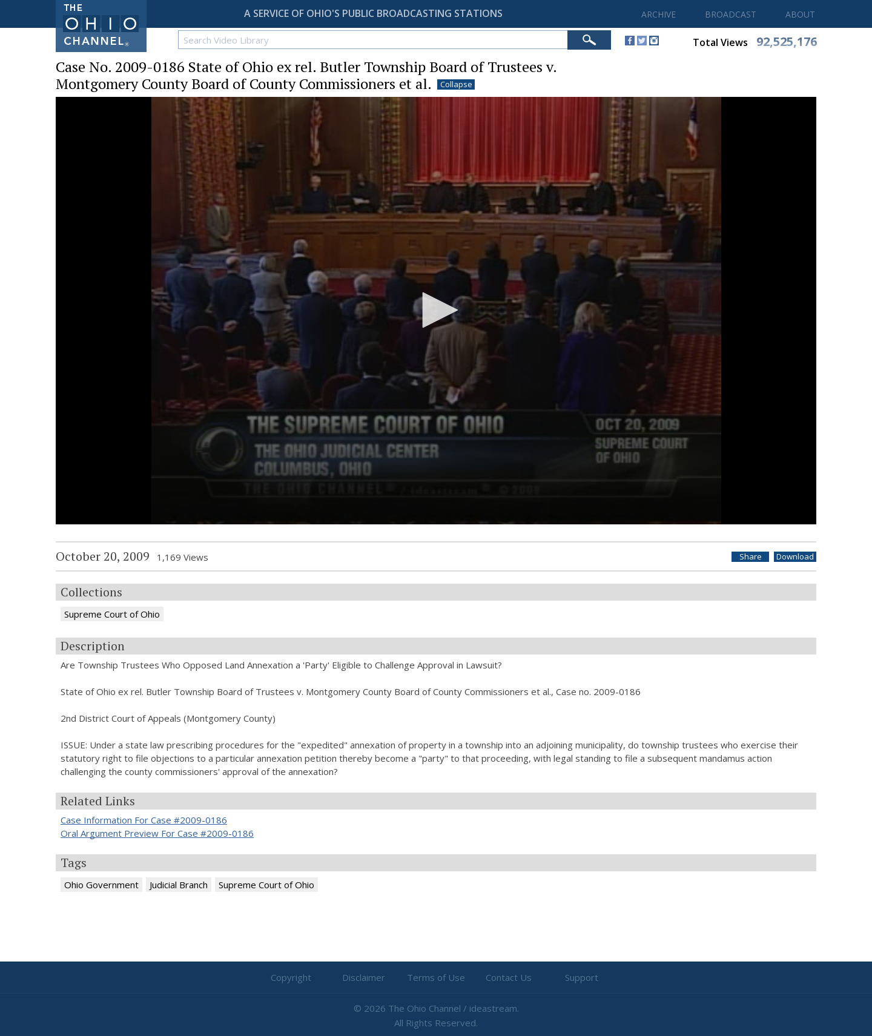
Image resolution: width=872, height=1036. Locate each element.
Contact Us (509, 977)
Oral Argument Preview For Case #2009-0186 (157, 833)
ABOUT (800, 14)
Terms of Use (436, 977)
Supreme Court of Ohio (112, 614)
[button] (436, 310)
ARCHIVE (658, 14)
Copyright (291, 977)
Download (795, 557)
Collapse (456, 84)
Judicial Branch (179, 885)
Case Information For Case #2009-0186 (144, 820)
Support (581, 977)
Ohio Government (101, 885)
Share (750, 557)
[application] (436, 311)
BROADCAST (730, 14)
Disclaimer (363, 977)
